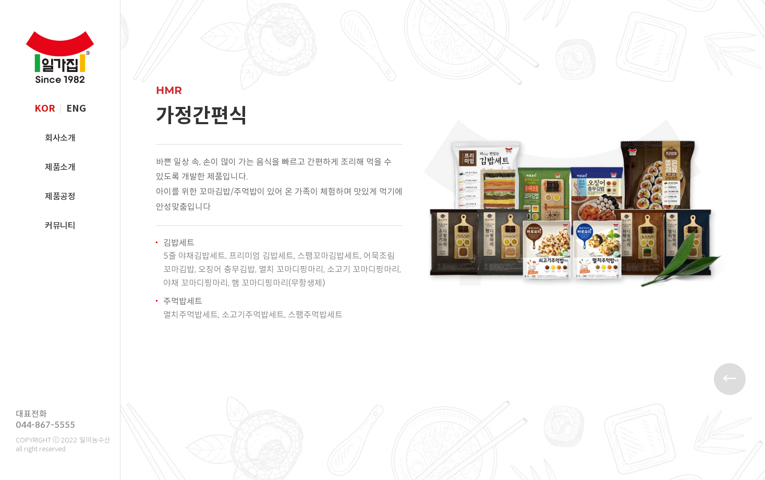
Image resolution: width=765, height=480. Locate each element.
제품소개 (60, 167)
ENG (76, 108)
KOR (44, 108)
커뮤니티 (60, 225)
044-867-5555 (45, 424)
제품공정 (60, 196)
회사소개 (60, 138)
